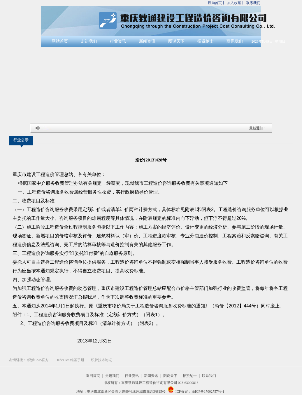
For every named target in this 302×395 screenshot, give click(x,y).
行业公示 (21, 140)
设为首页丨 (216, 3)
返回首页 (93, 376)
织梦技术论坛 (101, 360)
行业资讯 (118, 41)
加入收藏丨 (236, 3)
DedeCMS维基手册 (69, 360)
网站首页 (60, 41)
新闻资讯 (147, 41)
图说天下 (176, 41)
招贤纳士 (205, 41)
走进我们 (89, 41)
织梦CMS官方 (38, 360)
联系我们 (253, 3)
